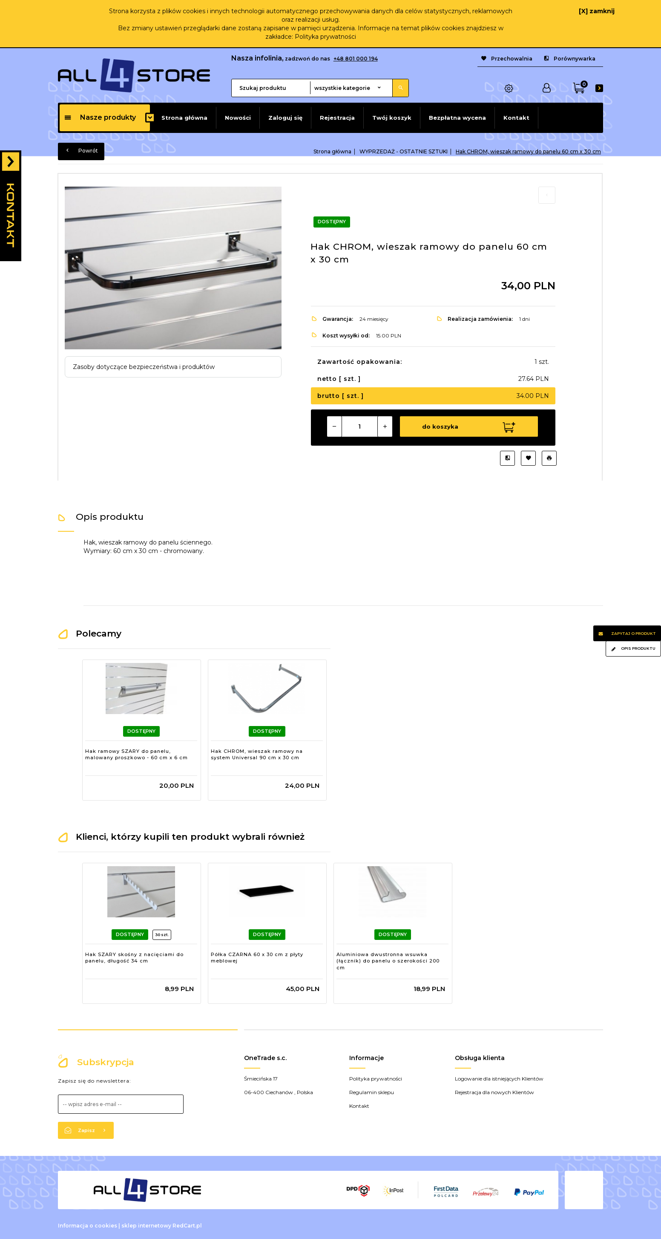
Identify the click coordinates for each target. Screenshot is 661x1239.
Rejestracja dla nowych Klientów (494, 1090)
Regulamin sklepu (371, 1090)
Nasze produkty (100, 117)
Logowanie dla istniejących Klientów (499, 1076)
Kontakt (516, 117)
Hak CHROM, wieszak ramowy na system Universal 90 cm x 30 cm (257, 752)
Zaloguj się (285, 117)
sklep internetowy (146, 1223)
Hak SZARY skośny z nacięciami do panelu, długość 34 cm (134, 955)
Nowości (238, 117)
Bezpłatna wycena (457, 117)
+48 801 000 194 (355, 58)
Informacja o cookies (87, 1223)
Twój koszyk (391, 117)
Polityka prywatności (325, 36)
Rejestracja (337, 117)
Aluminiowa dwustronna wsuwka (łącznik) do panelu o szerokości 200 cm (388, 958)
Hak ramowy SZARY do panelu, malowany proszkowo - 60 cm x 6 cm (136, 752)
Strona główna (184, 117)
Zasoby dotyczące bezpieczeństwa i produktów (144, 367)
